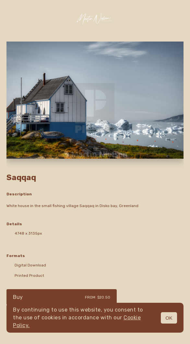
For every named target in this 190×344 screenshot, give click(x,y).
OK (168, 318)
